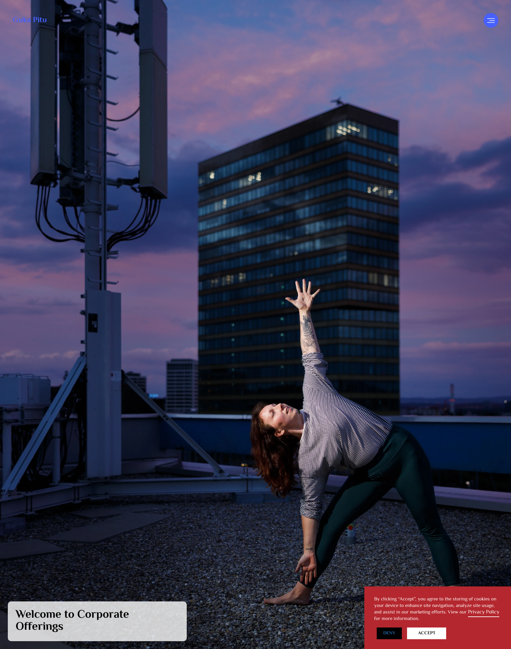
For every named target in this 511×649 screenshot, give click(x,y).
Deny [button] (389, 633)
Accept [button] (426, 633)
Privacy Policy (483, 612)
